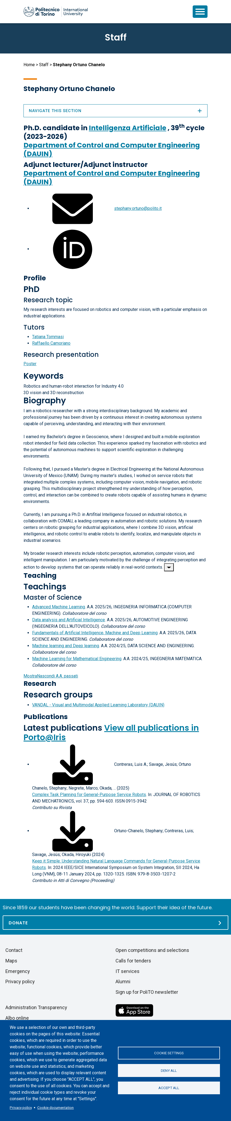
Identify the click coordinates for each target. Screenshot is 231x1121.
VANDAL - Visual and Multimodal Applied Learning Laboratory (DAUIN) (98, 704)
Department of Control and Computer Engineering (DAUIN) (111, 149)
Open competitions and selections (152, 950)
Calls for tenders (133, 961)
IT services (128, 971)
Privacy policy (21, 1107)
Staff (44, 64)
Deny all (169, 1070)
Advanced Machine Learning (58, 606)
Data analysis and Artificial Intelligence (68, 619)
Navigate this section (115, 110)
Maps (11, 961)
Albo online (17, 1018)
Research (39, 683)
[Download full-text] (72, 764)
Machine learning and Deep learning (65, 645)
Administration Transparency (36, 1007)
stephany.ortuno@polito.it (138, 208)
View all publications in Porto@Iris (111, 732)
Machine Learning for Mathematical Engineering (76, 658)
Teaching (40, 575)
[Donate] (115, 922)
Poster (29, 363)
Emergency (17, 971)
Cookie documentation (55, 1107)
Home (29, 64)
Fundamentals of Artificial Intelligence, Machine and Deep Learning (95, 632)
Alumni (123, 981)
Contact (13, 950)
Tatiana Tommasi (48, 336)
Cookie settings (169, 1053)
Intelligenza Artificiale (127, 128)
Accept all (168, 1088)
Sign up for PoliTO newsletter (147, 992)
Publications (45, 716)
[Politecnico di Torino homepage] (55, 11)
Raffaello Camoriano (51, 343)
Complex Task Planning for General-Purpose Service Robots (89, 794)
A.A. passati (50, 676)
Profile (34, 278)
